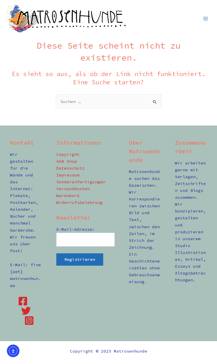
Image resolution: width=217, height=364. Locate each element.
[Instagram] (29, 320)
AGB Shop (66, 161)
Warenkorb (67, 195)
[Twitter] (26, 311)
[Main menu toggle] (205, 18)
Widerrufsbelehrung (79, 202)
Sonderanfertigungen (80, 181)
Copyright (67, 154)
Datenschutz (70, 168)
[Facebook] (23, 301)
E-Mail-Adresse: (75, 229)
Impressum (67, 175)
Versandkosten (73, 188)
